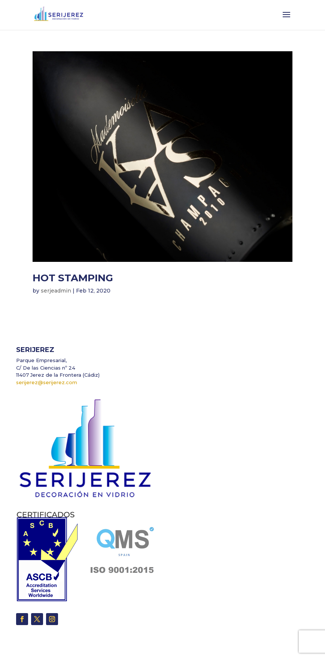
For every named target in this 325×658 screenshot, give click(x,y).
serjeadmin (56, 290)
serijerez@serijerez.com (46, 382)
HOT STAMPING (73, 278)
